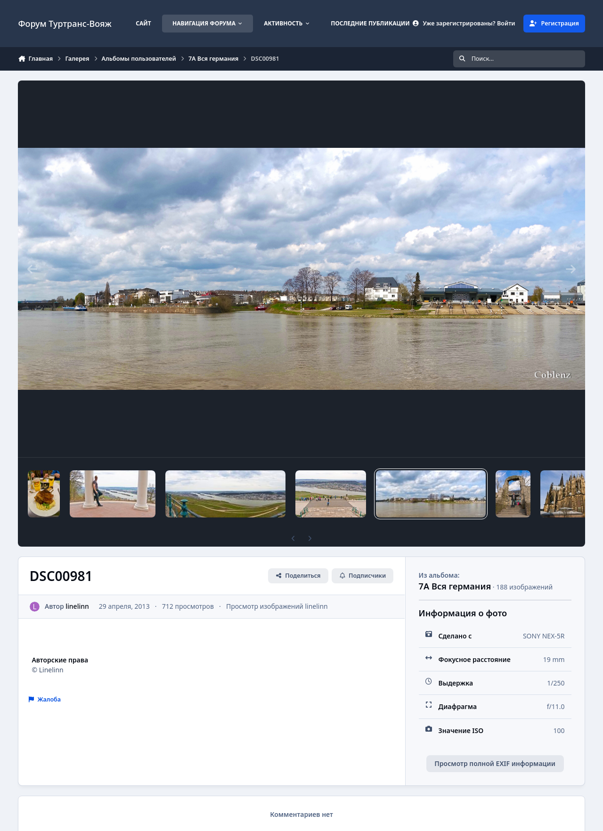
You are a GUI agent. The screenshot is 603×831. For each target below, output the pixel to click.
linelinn (78, 606)
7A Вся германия (455, 586)
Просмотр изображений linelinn (277, 606)
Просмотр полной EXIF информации (494, 763)
